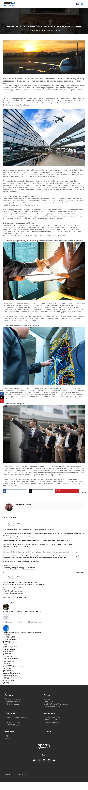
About (47, 695)
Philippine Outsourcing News (12, 677)
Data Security (7, 653)
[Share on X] (41, 491)
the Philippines (70, 210)
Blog (6, 736)
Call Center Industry (9, 639)
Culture (5, 644)
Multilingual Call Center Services (13, 667)
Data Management (9, 651)
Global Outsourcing (9, 661)
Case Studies (7, 641)
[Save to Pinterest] (67, 491)
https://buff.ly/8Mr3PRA (31, 561)
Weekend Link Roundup (10, 684)
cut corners (17, 172)
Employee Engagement (10, 658)
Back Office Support (9, 636)
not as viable (40, 225)
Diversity (5, 655)
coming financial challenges (22, 86)
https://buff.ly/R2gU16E (18, 597)
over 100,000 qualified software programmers (58, 473)
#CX (17, 541)
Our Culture (48, 701)
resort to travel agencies (41, 231)
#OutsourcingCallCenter (19, 567)
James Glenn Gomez (34, 30)
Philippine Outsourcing (10, 675)
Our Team (47, 699)
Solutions (6, 679)
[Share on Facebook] (15, 491)
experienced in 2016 (52, 99)
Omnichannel (7, 668)
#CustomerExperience (46, 529)
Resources (9, 731)
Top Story (6, 682)
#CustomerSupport (28, 569)
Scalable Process (50, 720)
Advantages (49, 713)
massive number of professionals (33, 466)
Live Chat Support (8, 665)
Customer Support (9, 650)
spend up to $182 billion (59, 394)
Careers (47, 731)
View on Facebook (80, 572)
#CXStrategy (31, 567)
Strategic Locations (51, 722)
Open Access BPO (14, 524)
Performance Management (11, 673)
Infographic (6, 663)
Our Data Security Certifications (56, 704)
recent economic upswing (39, 88)
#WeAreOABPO (8, 565)
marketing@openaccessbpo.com (20, 717)
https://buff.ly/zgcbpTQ (26, 546)
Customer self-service (10, 648)
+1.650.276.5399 (13, 725)
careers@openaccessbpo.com (19, 720)
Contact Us (10, 713)
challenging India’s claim (32, 218)
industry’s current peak (44, 101)
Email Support (7, 656)
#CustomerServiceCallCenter (12, 569)
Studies (7, 738)
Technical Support (8, 680)
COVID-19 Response (52, 706)
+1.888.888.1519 (13, 722)
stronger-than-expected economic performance (48, 201)
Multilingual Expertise (52, 717)
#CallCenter (6, 567)
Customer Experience (10, 646)
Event (4, 660)
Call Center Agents (9, 638)
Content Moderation (9, 643)
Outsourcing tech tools (10, 672)
